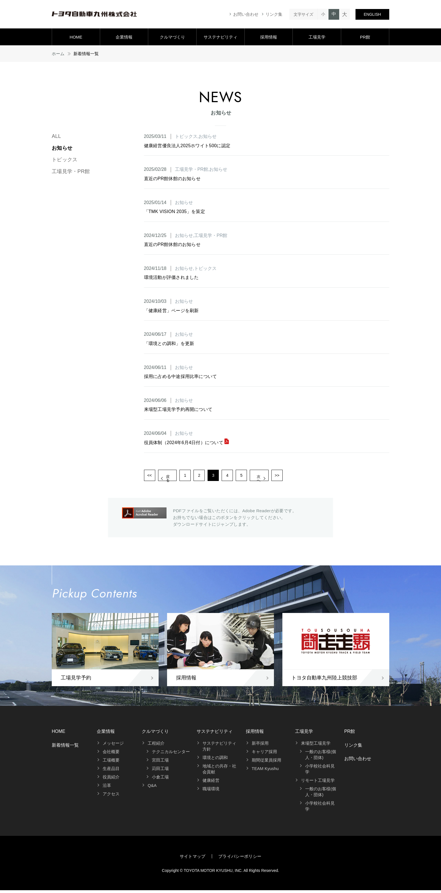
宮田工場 (160, 762)
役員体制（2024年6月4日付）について (186, 442)
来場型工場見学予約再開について (178, 409)
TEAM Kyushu (265, 771)
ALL (56, 136)
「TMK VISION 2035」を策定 (174, 211)
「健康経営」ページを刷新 (171, 310)
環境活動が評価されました (171, 277)
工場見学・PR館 (71, 171)
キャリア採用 (264, 754)
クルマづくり (172, 37)
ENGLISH (372, 14)
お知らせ (62, 148)
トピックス (64, 159)
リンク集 (274, 14)
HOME (76, 37)
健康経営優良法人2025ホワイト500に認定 (187, 145)
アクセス (111, 796)
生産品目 (111, 771)
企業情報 (124, 37)
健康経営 (210, 783)
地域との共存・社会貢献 (219, 771)
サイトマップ (193, 859)
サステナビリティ (220, 37)
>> (314, 477)
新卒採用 (260, 746)
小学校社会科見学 (320, 771)
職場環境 (210, 791)
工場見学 (317, 37)
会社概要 (111, 754)
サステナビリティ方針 (219, 749)
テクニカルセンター (171, 754)
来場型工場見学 (315, 746)
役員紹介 (111, 779)
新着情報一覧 (65, 748)
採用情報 (268, 37)
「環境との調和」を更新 (169, 343)
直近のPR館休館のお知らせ (172, 178)
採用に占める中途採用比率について (180, 376)
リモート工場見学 (318, 783)
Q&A (152, 788)
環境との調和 (215, 760)
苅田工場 (160, 771)
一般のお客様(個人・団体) (320, 757)
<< (150, 477)
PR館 (365, 37)
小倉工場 (160, 779)
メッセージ (113, 746)
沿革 (107, 788)
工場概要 (111, 762)
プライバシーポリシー (240, 859)
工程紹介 (156, 746)
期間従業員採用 (266, 762)
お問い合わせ (245, 14)
